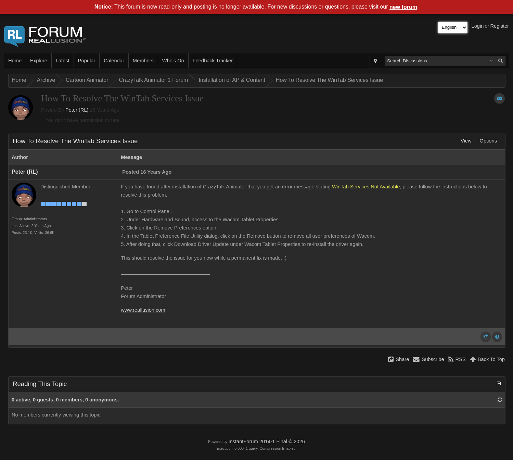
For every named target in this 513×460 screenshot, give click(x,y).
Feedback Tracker (213, 60)
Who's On (173, 60)
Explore (38, 60)
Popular (87, 60)
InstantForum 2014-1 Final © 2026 (266, 441)
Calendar (114, 60)
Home (15, 60)
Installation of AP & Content (231, 80)
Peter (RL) (77, 110)
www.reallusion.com (143, 310)
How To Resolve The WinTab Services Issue (329, 80)
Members (143, 60)
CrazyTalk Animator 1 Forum (153, 80)
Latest (63, 60)
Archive (46, 80)
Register (499, 26)
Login (478, 26)
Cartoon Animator (87, 80)
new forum (403, 7)
